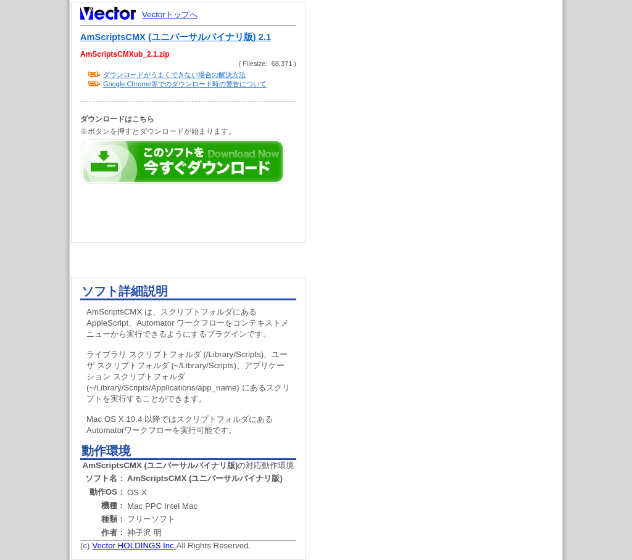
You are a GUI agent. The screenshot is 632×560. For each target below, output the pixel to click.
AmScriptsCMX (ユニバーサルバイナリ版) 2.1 (175, 37)
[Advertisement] (444, 234)
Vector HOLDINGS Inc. (134, 545)
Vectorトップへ (170, 14)
